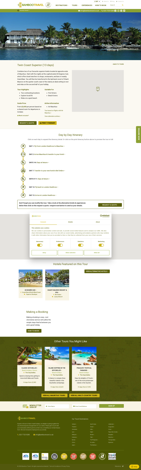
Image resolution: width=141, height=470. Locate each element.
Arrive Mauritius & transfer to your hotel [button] (47, 154)
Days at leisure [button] (39, 162)
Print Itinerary (48, 123)
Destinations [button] (61, 5)
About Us (106, 1)
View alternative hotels (96, 271)
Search (123, 5)
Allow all (96, 252)
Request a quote (27, 123)
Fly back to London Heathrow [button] (43, 187)
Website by (119, 466)
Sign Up (111, 406)
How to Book (100, 5)
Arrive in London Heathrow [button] (42, 195)
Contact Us (121, 1)
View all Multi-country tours (84, 395)
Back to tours (118, 64)
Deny (44, 252)
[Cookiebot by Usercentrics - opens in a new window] (101, 216)
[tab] (76, 146)
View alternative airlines (52, 116)
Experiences (87, 5)
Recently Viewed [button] (22, 10)
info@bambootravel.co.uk (89, 11)
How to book (33, 331)
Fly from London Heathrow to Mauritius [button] (47, 146)
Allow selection (70, 252)
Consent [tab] (43, 222)
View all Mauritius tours (54, 395)
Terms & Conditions (55, 466)
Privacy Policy (66, 466)
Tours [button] (74, 5)
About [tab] (98, 222)
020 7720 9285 (108, 11)
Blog (113, 1)
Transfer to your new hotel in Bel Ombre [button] (47, 171)
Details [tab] (70, 222)
